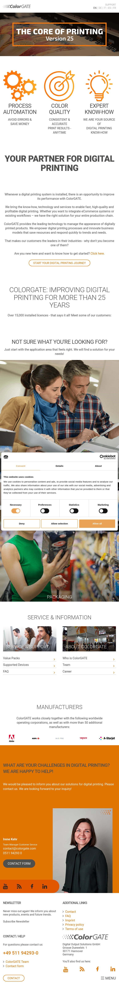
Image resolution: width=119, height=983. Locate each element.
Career (67, 671)
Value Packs (11, 658)
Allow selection (59, 523)
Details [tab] (59, 466)
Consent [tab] (20, 466)
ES (109, 7)
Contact (14, 978)
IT (105, 7)
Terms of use (74, 929)
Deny (22, 523)
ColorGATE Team (17, 962)
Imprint (70, 920)
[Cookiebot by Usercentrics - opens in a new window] (102, 457)
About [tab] (98, 466)
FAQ (6, 671)
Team (66, 665)
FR (114, 7)
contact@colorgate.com (19, 848)
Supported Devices (16, 665)
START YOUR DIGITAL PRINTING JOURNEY (59, 263)
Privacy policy (74, 924)
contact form (19, 863)
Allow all (97, 523)
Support (110, 4)
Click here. (98, 253)
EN (95, 7)
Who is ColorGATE (75, 658)
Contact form (15, 966)
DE (100, 7)
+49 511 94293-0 (20, 953)
